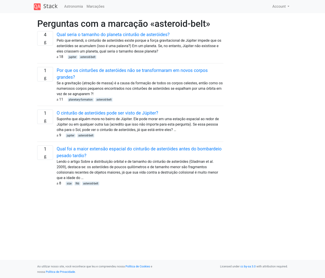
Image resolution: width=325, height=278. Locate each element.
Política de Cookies (137, 266)
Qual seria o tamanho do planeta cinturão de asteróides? (113, 34)
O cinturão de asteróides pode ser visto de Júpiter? (107, 113)
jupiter (73, 57)
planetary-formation (81, 99)
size (69, 183)
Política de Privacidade (60, 271)
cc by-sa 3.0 (248, 266)
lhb (77, 183)
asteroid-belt (87, 57)
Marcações (95, 6)
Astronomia (73, 6)
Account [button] (279, 6)
